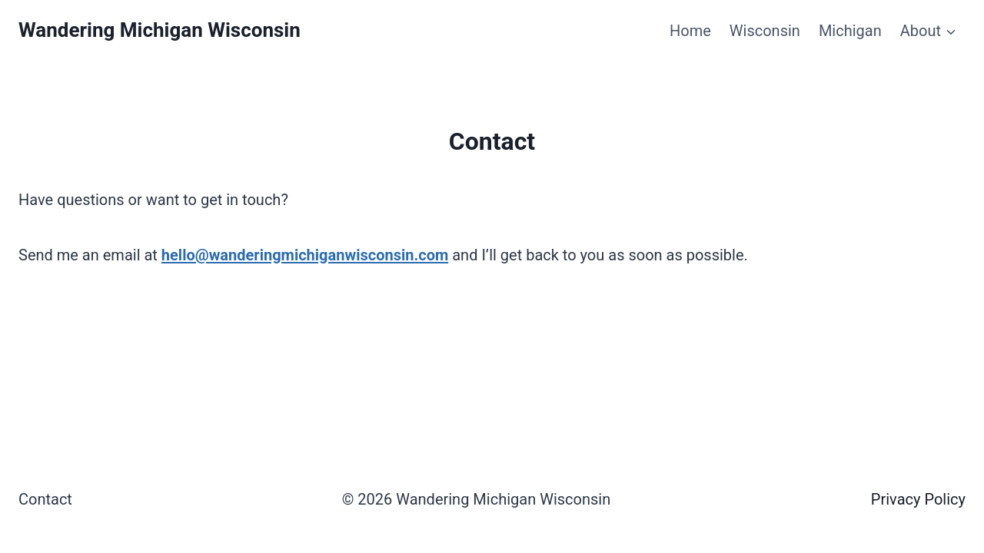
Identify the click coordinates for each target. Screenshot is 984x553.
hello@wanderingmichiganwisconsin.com (304, 255)
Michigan (850, 31)
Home (690, 31)
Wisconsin (765, 31)
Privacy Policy (918, 499)
